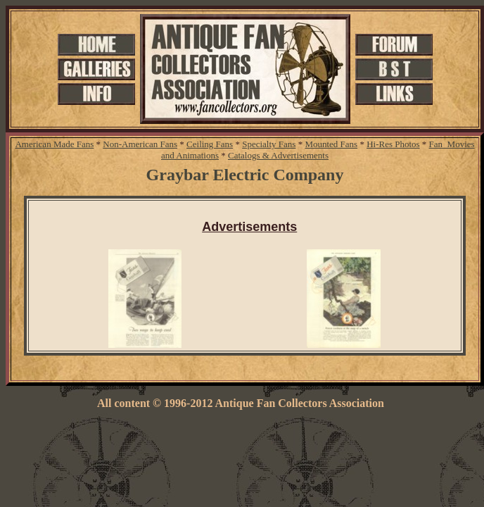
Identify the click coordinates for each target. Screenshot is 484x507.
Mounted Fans (331, 144)
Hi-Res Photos (393, 144)
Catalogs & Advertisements (278, 155)
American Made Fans (54, 144)
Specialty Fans (268, 144)
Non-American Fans (140, 144)
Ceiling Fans (209, 144)
